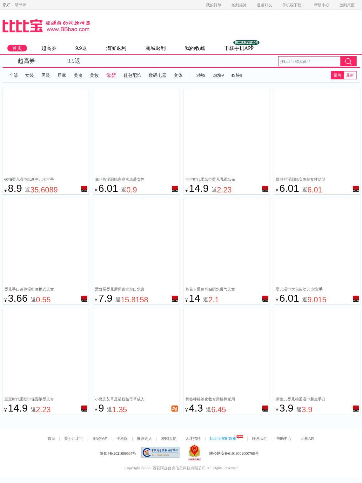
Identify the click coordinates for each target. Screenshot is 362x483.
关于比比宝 (73, 438)
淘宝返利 (116, 48)
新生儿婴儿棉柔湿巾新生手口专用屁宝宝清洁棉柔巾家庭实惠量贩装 (300, 400)
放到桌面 (347, 5)
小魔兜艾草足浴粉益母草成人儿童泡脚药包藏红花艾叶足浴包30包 (119, 400)
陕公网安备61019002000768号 (234, 453)
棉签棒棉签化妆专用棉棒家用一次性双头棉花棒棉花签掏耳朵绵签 (210, 400)
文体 (178, 75)
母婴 (111, 75)
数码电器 (157, 75)
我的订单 (213, 5)
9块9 (201, 75)
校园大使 (169, 438)
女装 (29, 75)
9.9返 (81, 48)
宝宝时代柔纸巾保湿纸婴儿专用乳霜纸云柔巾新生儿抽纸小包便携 (29, 400)
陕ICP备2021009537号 (118, 453)
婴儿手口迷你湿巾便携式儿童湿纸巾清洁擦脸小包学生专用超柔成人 (29, 290)
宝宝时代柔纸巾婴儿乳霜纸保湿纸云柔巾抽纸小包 (210, 180)
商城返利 (155, 48)
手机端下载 (293, 5)
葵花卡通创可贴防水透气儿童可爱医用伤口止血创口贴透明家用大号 (210, 290)
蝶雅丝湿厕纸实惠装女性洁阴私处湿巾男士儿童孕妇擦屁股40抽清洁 (300, 180)
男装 (45, 75)
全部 (13, 75)
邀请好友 (264, 5)
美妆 (94, 75)
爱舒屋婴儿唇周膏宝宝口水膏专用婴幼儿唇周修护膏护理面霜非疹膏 (119, 290)
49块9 (236, 75)
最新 (350, 75)
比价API (307, 438)
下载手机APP (239, 48)
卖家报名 (100, 438)
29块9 (218, 75)
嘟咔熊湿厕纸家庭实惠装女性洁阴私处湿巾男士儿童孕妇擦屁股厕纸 (119, 180)
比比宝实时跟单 (226, 438)
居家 (61, 75)
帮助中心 (321, 5)
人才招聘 (193, 438)
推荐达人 (144, 438)
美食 (78, 75)
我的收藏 (195, 48)
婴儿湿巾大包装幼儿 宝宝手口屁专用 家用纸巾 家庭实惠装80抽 (300, 290)
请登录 (20, 5)
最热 (337, 75)
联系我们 (259, 438)
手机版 (122, 438)
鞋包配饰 (132, 75)
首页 (17, 48)
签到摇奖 (239, 5)
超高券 (49, 48)
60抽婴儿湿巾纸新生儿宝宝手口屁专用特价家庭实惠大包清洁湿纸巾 (29, 180)
